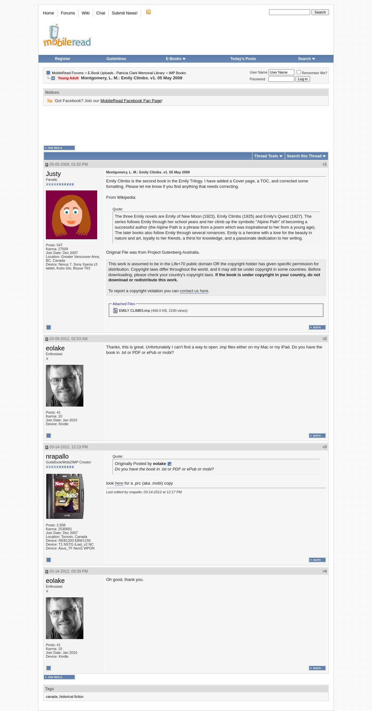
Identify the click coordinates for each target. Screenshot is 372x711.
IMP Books (177, 73)
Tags (49, 689)
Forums (68, 13)
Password (257, 79)
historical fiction (71, 696)
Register (62, 59)
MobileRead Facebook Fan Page (130, 100)
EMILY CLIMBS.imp (134, 310)
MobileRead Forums (68, 73)
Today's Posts (243, 59)
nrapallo (57, 456)
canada (51, 696)
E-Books (176, 59)
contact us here (194, 290)
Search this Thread (304, 156)
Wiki (86, 13)
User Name (259, 72)
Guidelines (116, 59)
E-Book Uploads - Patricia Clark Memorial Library (126, 73)
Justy (53, 173)
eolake (55, 348)
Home (48, 13)
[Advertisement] (186, 125)
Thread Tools (266, 156)
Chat (100, 13)
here (119, 483)
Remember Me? (312, 73)
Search (307, 59)
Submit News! (125, 13)
